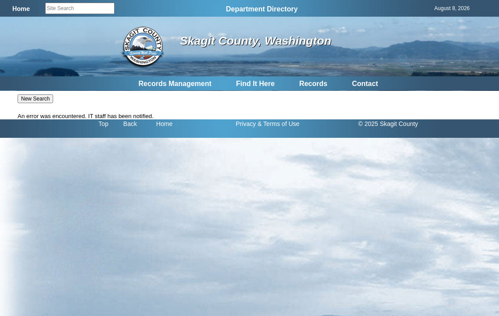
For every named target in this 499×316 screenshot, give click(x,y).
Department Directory (262, 9)
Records (313, 83)
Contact (365, 83)
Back (130, 123)
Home (164, 123)
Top (103, 123)
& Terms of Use (278, 123)
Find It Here (255, 83)
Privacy (246, 123)
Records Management (175, 83)
